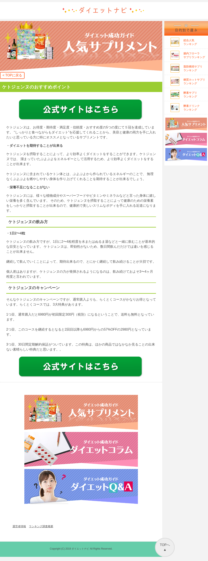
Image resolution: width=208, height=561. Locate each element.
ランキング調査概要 (41, 526)
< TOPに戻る (12, 75)
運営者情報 (19, 526)
